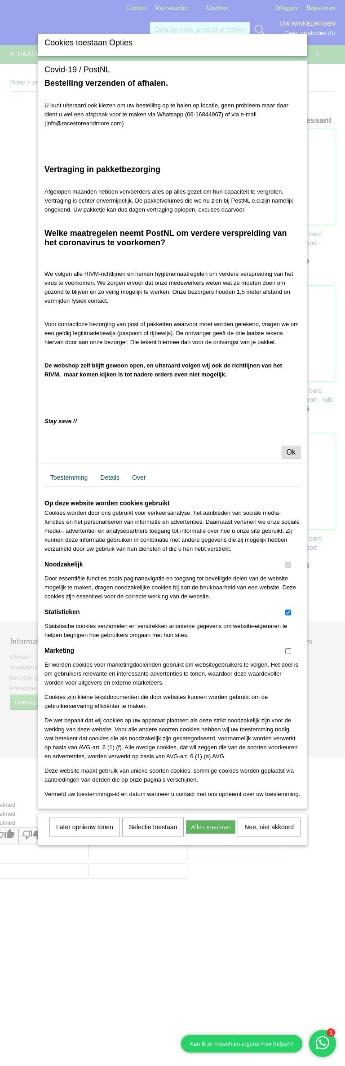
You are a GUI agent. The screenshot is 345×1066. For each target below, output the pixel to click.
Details (109, 477)
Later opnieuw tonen (84, 827)
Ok (291, 452)
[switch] (288, 565)
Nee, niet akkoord (269, 827)
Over (139, 477)
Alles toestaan (210, 827)
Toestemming (69, 477)
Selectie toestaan (153, 827)
